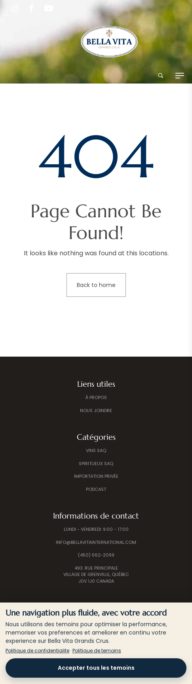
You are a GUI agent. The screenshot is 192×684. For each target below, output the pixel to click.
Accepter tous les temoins (96, 668)
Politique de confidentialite (37, 650)
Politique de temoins (96, 650)
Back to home (96, 285)
